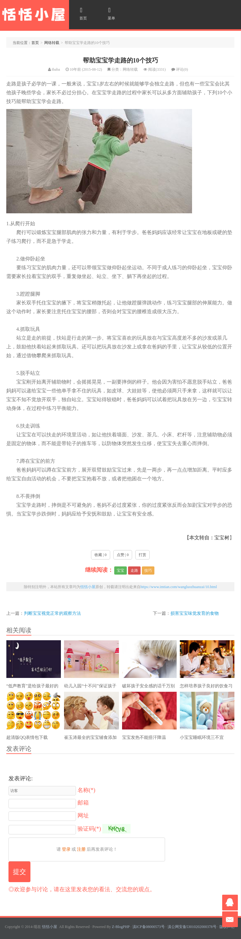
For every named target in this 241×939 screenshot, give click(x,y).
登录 (66, 849)
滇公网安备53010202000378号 (192, 927)
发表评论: (20, 778)
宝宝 (120, 570)
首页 (81, 13)
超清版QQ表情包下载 (27, 737)
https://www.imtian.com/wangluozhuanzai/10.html (179, 587)
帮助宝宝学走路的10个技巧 (120, 60)
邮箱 (83, 803)
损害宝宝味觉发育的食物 (194, 613)
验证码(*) (89, 829)
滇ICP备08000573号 (148, 927)
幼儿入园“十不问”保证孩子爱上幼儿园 (90, 687)
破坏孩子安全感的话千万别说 (148, 687)
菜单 (109, 13)
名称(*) (86, 790)
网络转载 (51, 43)
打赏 (142, 555)
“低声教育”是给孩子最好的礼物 (32, 687)
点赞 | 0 (123, 555)
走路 (134, 570)
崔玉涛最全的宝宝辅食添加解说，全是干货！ (90, 739)
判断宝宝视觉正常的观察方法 (52, 613)
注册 (81, 849)
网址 (83, 815)
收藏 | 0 (100, 555)
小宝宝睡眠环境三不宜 (202, 737)
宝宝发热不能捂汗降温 (144, 737)
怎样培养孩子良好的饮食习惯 (206, 687)
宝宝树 (221, 537)
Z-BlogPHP (121, 927)
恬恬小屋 (34, 14)
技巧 (148, 570)
